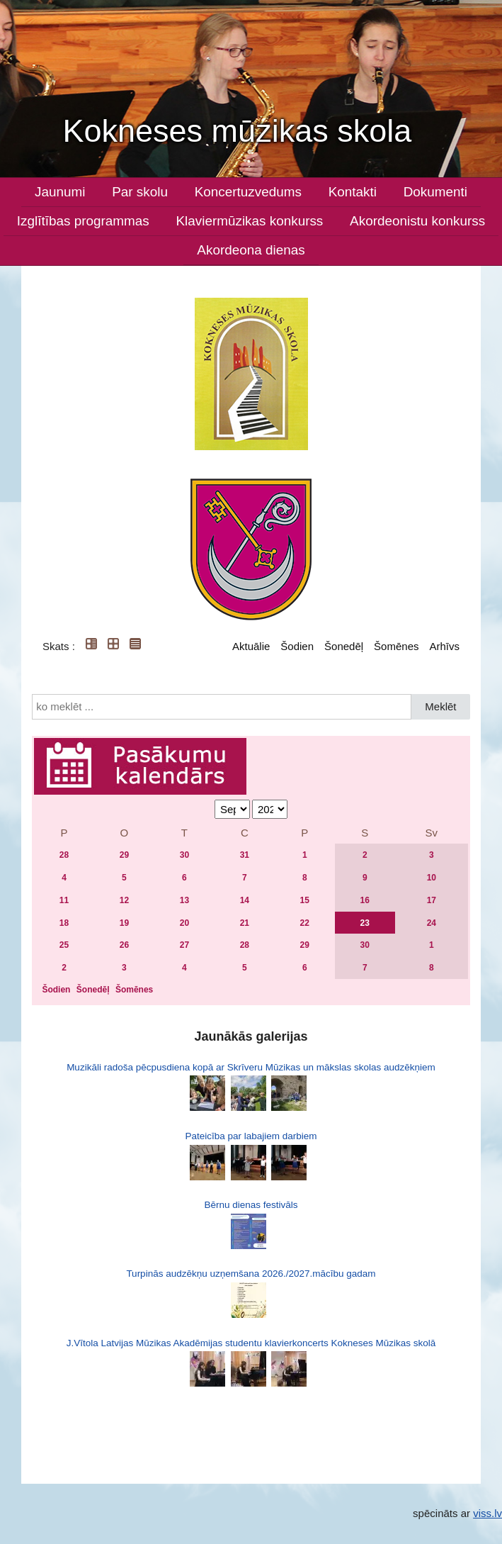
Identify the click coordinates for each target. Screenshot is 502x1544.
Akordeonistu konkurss (417, 220)
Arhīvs (444, 646)
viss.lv (487, 1513)
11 (64, 900)
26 (124, 945)
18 (64, 923)
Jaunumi (60, 191)
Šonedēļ (343, 646)
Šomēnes (396, 646)
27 (184, 945)
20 (184, 923)
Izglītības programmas (83, 220)
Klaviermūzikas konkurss (249, 220)
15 (304, 900)
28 (64, 855)
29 (124, 855)
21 (244, 923)
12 (124, 900)
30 (184, 855)
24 (431, 923)
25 (64, 945)
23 (365, 923)
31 (244, 855)
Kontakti (353, 191)
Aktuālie (251, 646)
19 (124, 923)
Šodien (297, 646)
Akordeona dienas (250, 249)
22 (304, 923)
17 (431, 900)
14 (244, 900)
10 (431, 878)
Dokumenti (435, 191)
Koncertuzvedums (248, 191)
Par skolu (140, 191)
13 (184, 900)
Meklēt (440, 706)
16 (365, 900)
